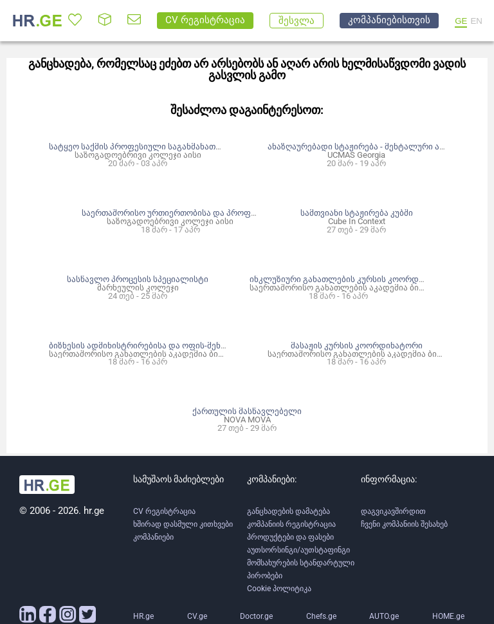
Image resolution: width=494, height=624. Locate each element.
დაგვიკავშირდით (393, 511)
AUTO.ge (384, 616)
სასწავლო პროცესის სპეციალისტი (137, 279)
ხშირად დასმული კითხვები (183, 524)
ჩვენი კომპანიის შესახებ (404, 524)
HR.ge (143, 616)
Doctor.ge (256, 616)
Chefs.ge (321, 616)
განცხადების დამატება (288, 511)
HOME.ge (448, 616)
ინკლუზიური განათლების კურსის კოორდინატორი (352, 279)
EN (476, 21)
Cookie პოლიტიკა (279, 588)
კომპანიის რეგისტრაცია (291, 524)
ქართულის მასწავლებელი (247, 411)
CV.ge (197, 616)
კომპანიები (153, 537)
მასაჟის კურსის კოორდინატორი (357, 345)
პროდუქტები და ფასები (290, 537)
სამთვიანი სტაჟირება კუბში (356, 213)
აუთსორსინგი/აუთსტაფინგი (298, 549)
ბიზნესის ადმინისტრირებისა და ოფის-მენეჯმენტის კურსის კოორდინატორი (203, 345)
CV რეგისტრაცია (164, 511)
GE (461, 21)
